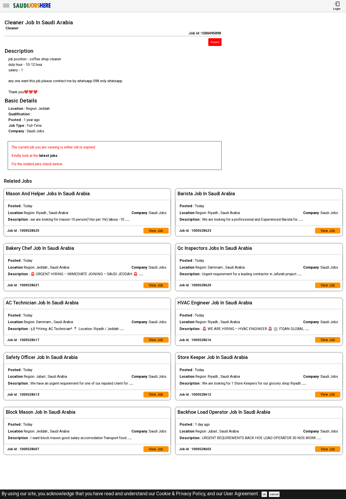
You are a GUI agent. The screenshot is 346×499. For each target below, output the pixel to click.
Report (215, 42)
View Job (155, 229)
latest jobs (48, 156)
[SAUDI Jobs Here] (31, 8)
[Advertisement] (288, 96)
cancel (274, 494)
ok (264, 494)
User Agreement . (242, 493)
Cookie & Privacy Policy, (181, 493)
